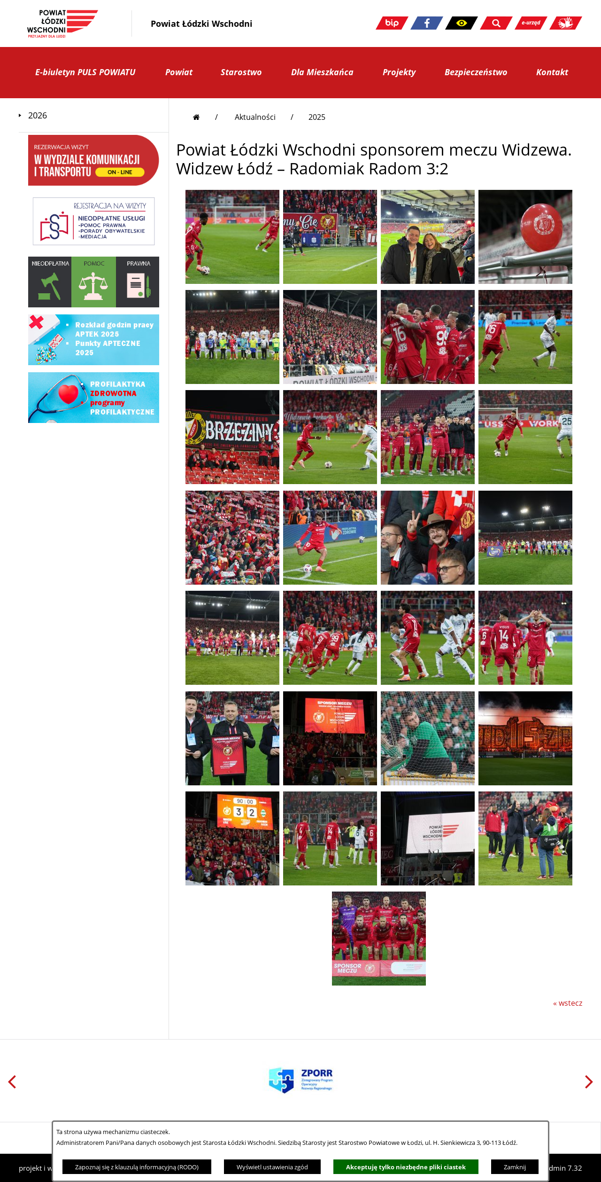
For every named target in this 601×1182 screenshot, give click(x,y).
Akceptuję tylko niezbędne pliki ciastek (406, 1167)
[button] (461, 23)
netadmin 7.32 (558, 1168)
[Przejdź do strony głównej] (205, 117)
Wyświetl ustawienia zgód (272, 1167)
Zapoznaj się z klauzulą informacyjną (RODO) (137, 1167)
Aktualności (255, 117)
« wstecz (567, 1003)
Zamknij (515, 1167)
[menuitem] (94, 115)
